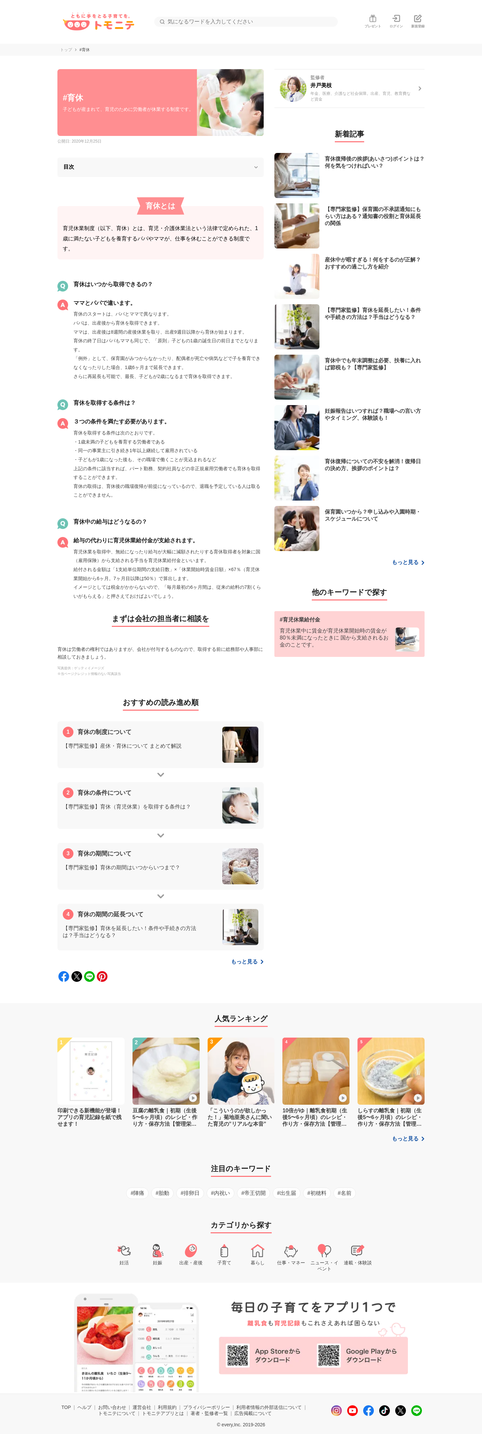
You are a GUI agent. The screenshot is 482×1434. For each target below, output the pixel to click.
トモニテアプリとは (163, 1413)
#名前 (344, 1193)
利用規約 (167, 1407)
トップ (66, 49)
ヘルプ (84, 1407)
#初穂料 (316, 1193)
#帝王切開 (253, 1193)
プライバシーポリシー (206, 1407)
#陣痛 (137, 1193)
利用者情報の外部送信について (269, 1407)
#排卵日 (190, 1193)
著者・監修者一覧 (209, 1413)
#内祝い (220, 1193)
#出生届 (286, 1193)
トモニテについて (117, 1413)
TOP (66, 1407)
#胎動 (162, 1193)
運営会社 (142, 1407)
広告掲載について (253, 1413)
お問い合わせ (112, 1407)
